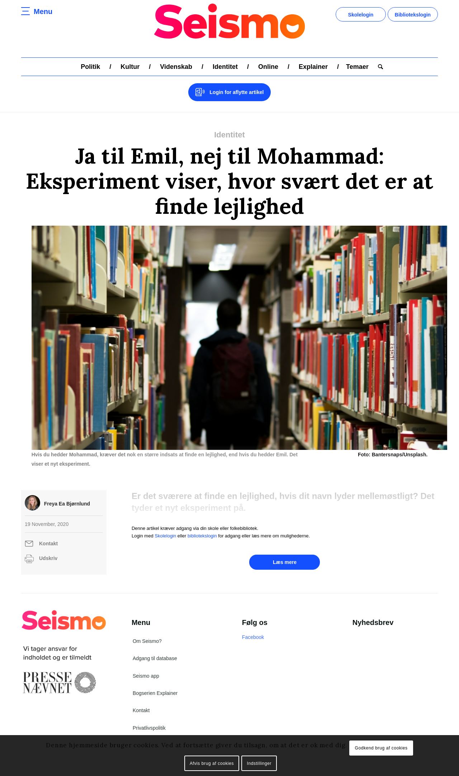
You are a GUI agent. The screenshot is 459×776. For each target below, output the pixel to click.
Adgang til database (155, 658)
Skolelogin (361, 15)
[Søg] (378, 67)
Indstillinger (259, 763)
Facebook (253, 637)
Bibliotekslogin (413, 15)
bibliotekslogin (202, 536)
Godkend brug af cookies (381, 748)
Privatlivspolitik (149, 728)
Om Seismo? (147, 641)
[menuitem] (90, 67)
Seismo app (146, 676)
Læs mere (285, 562)
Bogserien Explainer (155, 693)
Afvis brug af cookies (212, 763)
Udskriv (48, 558)
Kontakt (48, 543)
